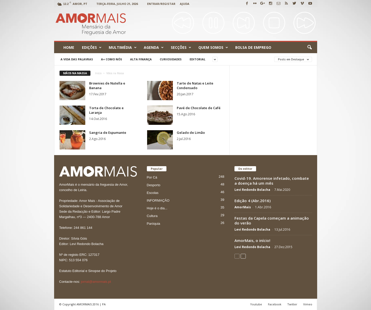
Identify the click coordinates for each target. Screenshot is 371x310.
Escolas (153, 193)
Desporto (154, 185)
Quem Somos (213, 47)
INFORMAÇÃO (158, 200)
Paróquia (153, 224)
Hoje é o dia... (157, 208)
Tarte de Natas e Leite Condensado (195, 85)
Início (98, 73)
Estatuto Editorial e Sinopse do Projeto (88, 271)
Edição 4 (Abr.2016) (252, 200)
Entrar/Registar (161, 4)
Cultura (152, 216)
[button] (309, 47)
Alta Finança (141, 59)
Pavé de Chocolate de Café (199, 108)
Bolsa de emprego (253, 47)
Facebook (274, 304)
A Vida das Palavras (77, 59)
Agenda (154, 47)
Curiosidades (171, 59)
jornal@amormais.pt (96, 282)
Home (68, 47)
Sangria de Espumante (107, 132)
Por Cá (152, 177)
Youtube (256, 304)
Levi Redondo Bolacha (252, 189)
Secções (181, 47)
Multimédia (123, 47)
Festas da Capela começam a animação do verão (271, 220)
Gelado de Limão (191, 132)
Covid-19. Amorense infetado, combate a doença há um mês (271, 181)
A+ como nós (111, 59)
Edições (92, 47)
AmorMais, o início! (252, 240)
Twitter (292, 304)
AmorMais (242, 207)
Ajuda (184, 4)
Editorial (197, 59)
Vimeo (307, 304)
